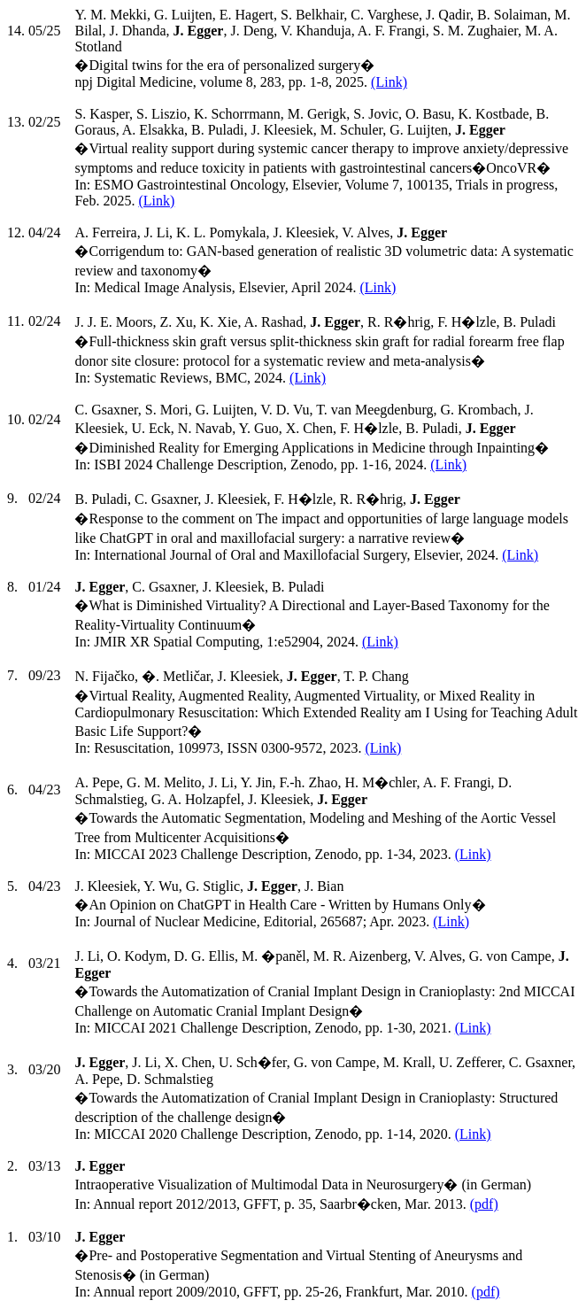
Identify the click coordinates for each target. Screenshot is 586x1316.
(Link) (389, 81)
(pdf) (484, 1203)
